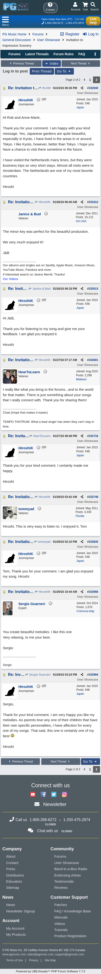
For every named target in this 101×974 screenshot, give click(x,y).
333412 (93, 202)
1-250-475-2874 (74, 22)
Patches (60, 905)
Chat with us (47, 831)
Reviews (61, 887)
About (10, 856)
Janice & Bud (39, 288)
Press (10, 869)
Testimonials (64, 881)
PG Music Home (14, 34)
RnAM (44, 88)
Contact (12, 863)
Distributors (15, 875)
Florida (80, 516)
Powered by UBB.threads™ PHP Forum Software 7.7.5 (50, 971)
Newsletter (55, 804)
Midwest (81, 379)
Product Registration (70, 936)
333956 (93, 591)
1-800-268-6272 (54, 22)
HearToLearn (39, 436)
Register (70, 34)
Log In (90, 34)
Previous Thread (21, 63)
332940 (93, 88)
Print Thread (42, 71)
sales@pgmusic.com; (41, 954)
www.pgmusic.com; (14, 954)
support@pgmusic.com (69, 954)
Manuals (61, 917)
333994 (93, 674)
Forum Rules (63, 54)
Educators (14, 881)
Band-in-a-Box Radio (70, 869)
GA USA (81, 221)
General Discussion (16, 40)
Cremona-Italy (85, 611)
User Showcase (48, 40)
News (10, 905)
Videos (59, 924)
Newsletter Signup (20, 911)
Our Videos (10, 279)
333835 (93, 541)
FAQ (81, 54)
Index (52, 63)
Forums (37, 34)
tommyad (42, 541)
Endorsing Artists (67, 875)
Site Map (50, 960)
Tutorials (61, 930)
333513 (93, 288)
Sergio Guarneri (37, 674)
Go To (64, 71)
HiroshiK (42, 202)
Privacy (33, 960)
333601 (93, 360)
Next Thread (81, 63)
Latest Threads (37, 54)
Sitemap (12, 887)
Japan (80, 107)
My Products (16, 934)
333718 (93, 436)
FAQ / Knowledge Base (72, 911)
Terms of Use (14, 960)
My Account (15, 928)
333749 (93, 497)
